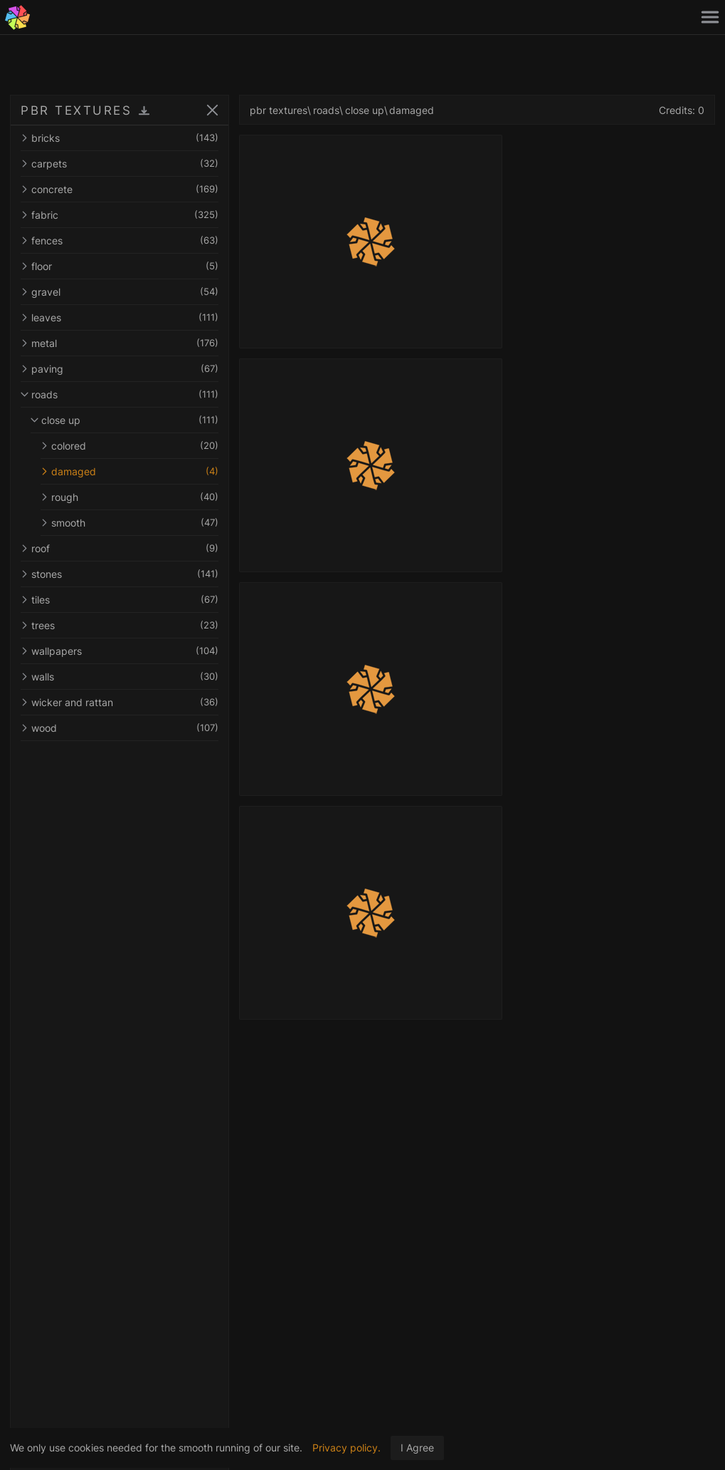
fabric (119, 214)
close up (124, 420)
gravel (119, 291)
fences (119, 240)
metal (119, 343)
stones (119, 573)
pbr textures (278, 110)
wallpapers (119, 650)
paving (119, 368)
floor (119, 266)
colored (129, 445)
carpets (119, 163)
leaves (119, 317)
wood (119, 727)
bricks (119, 137)
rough (129, 497)
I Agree (417, 1447)
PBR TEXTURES (76, 110)
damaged (129, 471)
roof (119, 548)
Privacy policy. (346, 1447)
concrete (119, 189)
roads (119, 394)
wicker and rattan (119, 702)
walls (119, 676)
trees (119, 625)
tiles (119, 599)
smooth (129, 522)
